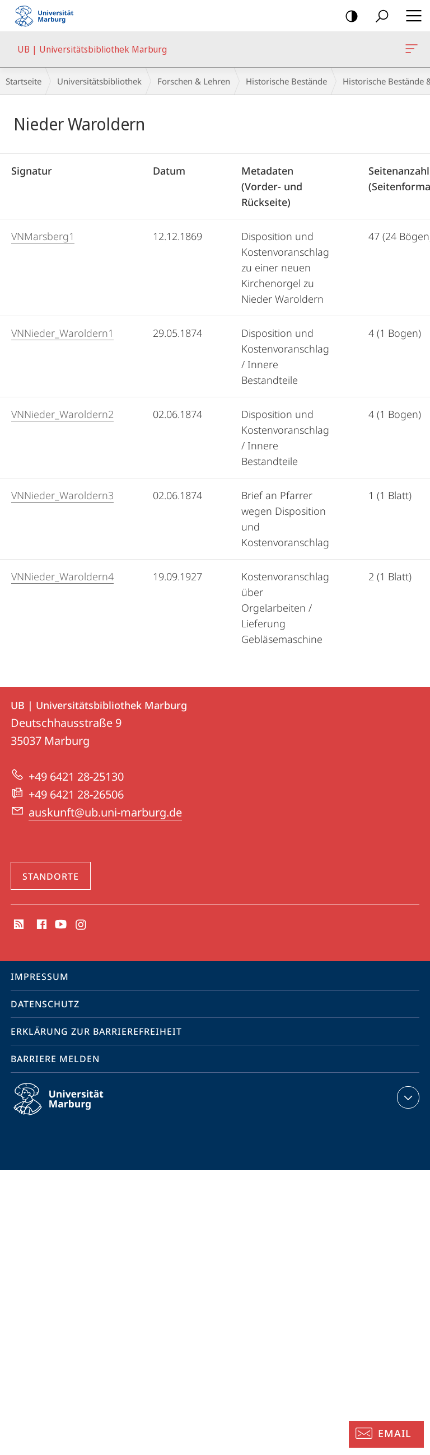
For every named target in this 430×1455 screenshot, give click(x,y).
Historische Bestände (286, 81)
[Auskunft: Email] (386, 1434)
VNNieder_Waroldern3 (62, 495)
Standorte (50, 876)
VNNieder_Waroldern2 (62, 414)
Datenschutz (45, 1004)
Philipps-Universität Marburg (68, 1108)
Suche (378, 16)
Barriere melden (55, 1059)
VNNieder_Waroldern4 (62, 576)
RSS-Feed (18, 925)
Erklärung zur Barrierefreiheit (96, 1031)
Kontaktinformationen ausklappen (407, 1097)
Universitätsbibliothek (99, 81)
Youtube (60, 925)
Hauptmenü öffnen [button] (410, 16)
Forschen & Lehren (193, 81)
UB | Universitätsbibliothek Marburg (410, 51)
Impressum (40, 976)
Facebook (41, 925)
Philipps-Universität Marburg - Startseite (47, 15)
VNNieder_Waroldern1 (62, 333)
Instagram (81, 925)
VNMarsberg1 (42, 236)
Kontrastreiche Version (347, 16)
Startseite (23, 81)
